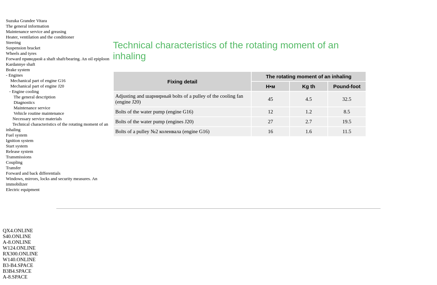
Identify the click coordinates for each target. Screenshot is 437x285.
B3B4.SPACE (17, 271)
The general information (27, 26)
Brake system (18, 69)
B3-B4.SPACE (18, 265)
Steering (13, 42)
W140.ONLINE (19, 259)
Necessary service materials (37, 118)
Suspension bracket (23, 47)
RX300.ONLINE (20, 253)
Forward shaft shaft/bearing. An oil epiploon (57, 58)
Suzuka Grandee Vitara (26, 20)
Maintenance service (32, 107)
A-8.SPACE (15, 277)
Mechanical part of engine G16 (38, 80)
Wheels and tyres (21, 53)
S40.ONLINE (17, 236)
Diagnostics (24, 102)
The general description (35, 96)
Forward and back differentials (33, 173)
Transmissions (18, 156)
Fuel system (16, 135)
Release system (19, 151)
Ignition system (19, 140)
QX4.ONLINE (18, 230)
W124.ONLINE (19, 248)
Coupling (14, 162)
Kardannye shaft (20, 64)
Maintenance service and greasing (36, 31)
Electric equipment (23, 189)
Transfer (13, 167)
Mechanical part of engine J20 (37, 86)
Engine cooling (25, 91)
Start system (17, 145)
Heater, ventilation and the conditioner (40, 36)
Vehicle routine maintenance (39, 113)
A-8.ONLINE (17, 242)
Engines (16, 75)
